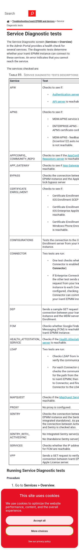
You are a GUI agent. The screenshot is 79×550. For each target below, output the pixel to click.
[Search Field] (19, 13)
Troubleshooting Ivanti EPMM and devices (33, 21)
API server (59, 101)
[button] (32, 13)
